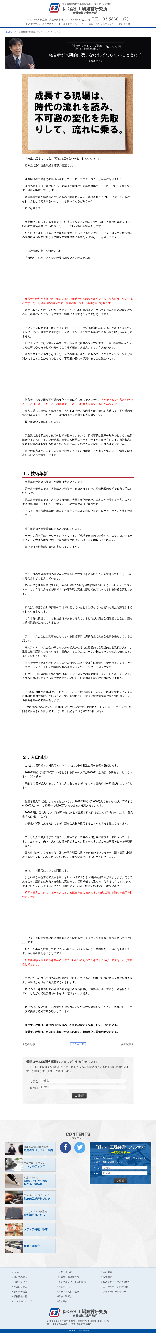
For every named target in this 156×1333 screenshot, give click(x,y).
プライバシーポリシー (114, 1291)
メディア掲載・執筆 (68, 1291)
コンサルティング (105, 24)
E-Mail (34, 1087)
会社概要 (107, 1272)
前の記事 (30, 1044)
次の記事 (126, 1044)
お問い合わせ (123, 24)
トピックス (64, 1286)
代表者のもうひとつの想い (117, 1282)
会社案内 (62, 1301)
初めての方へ (33, 24)
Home (16, 1272)
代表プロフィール (51, 24)
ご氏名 (34, 1081)
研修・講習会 (65, 1296)
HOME (8, 32)
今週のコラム (70, 24)
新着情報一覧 (20, 1296)
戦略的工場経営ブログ (69, 1277)
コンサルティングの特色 (115, 1286)
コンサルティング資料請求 (72, 1282)
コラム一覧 (78, 1044)
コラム (16, 32)
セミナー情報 (86, 24)
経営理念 (107, 1277)
